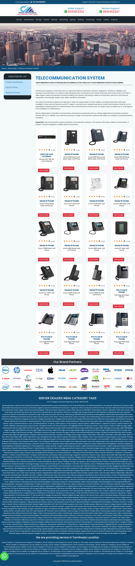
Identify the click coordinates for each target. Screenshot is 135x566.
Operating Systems (83, 502)
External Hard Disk (25, 504)
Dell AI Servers (93, 500)
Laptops (73, 20)
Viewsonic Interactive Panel (82, 513)
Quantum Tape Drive (84, 515)
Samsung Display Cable (77, 482)
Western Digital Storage (70, 495)
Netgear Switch (80, 457)
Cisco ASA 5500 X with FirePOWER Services (113, 439)
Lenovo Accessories (29, 408)
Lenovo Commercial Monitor (109, 421)
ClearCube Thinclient (102, 518)
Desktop (81, 20)
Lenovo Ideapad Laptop (122, 486)
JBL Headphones (20, 468)
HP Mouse (122, 495)
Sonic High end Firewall (79, 441)
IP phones (49, 448)
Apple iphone (50, 486)
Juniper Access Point (44, 518)
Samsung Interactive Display (101, 502)
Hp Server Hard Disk (46, 477)
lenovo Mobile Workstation (89, 468)
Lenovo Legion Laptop (79, 435)
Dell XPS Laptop (113, 459)
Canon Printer (103, 426)
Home (4, 68)
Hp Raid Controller (29, 475)
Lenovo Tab (66, 475)
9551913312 (76, 12)
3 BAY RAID (109, 435)
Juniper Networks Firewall (74, 506)
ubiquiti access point (12, 518)
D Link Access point (23, 495)
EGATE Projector (123, 423)
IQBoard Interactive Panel (54, 522)
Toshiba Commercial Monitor (19, 455)
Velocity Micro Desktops (100, 527)
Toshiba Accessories (42, 484)
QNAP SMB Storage (91, 428)
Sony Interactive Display (30, 515)
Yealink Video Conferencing (122, 515)
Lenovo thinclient (61, 511)
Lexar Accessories (72, 468)
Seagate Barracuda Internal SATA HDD (56, 473)
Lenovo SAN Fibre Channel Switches (41, 450)
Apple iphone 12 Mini (75, 486)
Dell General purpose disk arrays (53, 414)
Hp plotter (122, 493)
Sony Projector (72, 423)
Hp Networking (94, 477)
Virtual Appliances (37, 446)
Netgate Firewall (40, 533)
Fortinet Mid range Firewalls (66, 439)
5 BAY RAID (31, 437)
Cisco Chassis (103, 491)
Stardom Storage (62, 432)
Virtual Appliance (8, 446)
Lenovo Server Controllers (24, 479)
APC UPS (59, 504)
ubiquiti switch (116, 504)
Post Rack (51, 479)
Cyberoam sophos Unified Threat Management (100, 444)
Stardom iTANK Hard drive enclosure (43, 435)
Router (100, 462)
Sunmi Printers (13, 504)
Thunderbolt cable (75, 437)
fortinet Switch (84, 511)
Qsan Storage (73, 511)
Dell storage (83, 412)
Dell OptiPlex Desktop (71, 497)
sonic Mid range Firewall (96, 441)
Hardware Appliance (125, 444)
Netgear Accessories (67, 457)
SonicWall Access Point (66, 533)
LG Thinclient (16, 520)
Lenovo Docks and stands (89, 421)
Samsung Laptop (49, 491)
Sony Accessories (61, 529)
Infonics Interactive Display (11, 522)
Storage (39, 20)
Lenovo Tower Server (51, 417)
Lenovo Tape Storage (107, 448)
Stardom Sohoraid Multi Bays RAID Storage (85, 432)
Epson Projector (84, 423)
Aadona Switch (105, 509)
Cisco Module (37, 491)
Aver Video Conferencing (122, 513)
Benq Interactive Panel (24, 513)
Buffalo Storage (70, 509)
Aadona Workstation (31, 524)
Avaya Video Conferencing (103, 513)
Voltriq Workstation (101, 522)
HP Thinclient (49, 511)
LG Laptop (113, 527)
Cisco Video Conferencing (102, 515)
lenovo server (38, 417)
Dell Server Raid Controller (102, 408)
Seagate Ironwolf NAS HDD (27, 470)
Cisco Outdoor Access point (50, 464)
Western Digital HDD (117, 473)
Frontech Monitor (87, 522)
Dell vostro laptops (85, 459)
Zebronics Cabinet (64, 410)
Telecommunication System (28, 68)
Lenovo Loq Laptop (23, 497)
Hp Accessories (16, 408)
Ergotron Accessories (115, 457)
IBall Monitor (62, 524)
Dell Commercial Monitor (70, 421)
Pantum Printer (94, 493)
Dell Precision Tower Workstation (60, 466)
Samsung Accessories (29, 482)
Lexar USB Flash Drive (34, 468)
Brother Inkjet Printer (16, 500)
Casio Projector (126, 464)
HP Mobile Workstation (95, 405)
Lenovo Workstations (61, 405)
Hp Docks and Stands (49, 455)
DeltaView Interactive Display (120, 520)
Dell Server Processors (121, 405)
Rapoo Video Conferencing (42, 513)
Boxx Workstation (98, 524)
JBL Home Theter (109, 470)
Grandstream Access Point (63, 520)
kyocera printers (104, 500)
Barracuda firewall (90, 506)
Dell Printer (83, 497)
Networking (63, 20)
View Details (43, 170)
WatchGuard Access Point (116, 529)
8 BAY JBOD (126, 435)
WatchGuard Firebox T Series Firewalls (31, 448)
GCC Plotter (7, 524)
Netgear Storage (70, 462)
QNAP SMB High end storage (109, 428)
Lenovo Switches (121, 450)
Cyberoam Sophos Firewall (41, 444)
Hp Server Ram (16, 475)
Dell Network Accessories (60, 408)
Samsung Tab (48, 475)
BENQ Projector (96, 423)
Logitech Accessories (116, 491)
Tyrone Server (90, 533)
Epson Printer (33, 426)
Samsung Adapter (44, 482)
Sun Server (121, 488)
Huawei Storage (100, 529)
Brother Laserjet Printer (90, 473)
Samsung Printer (22, 426)
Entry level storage (98, 430)
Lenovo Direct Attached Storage (87, 448)
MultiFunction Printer (112, 497)
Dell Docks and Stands (18, 421)
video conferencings (65, 455)
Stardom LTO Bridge (64, 435)
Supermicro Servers (72, 527)
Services (92, 2)
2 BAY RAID (117, 435)
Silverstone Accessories (108, 493)
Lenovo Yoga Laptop (106, 486)
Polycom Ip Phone (13, 93)
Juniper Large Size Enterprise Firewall (119, 446)
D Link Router (28, 457)
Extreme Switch (20, 511)
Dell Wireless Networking (115, 414)
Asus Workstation (125, 524)
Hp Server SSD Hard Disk (30, 477)
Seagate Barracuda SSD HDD (63, 470)
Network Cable (82, 450)
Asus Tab (57, 475)
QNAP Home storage (45, 430)
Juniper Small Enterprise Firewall (68, 446)
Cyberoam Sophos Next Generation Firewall (67, 444)
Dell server (112, 410)
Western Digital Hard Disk (42, 504)
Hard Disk (17, 412)
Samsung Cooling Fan (59, 482)
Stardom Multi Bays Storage (34, 500)
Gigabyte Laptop (124, 527)
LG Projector (128, 457)
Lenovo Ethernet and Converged (112, 417)
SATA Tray (93, 437)
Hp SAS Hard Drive (107, 477)
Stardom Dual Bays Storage (55, 500)
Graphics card (36, 455)
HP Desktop (124, 459)
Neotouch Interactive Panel (12, 529)
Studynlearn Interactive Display (33, 522)
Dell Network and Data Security (21, 417)
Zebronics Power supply (106, 419)
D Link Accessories (40, 457)
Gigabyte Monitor (111, 524)
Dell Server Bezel (51, 410)
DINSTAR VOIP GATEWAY (46, 155)
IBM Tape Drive (120, 455)
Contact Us (115, 2)
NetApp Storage (27, 509)
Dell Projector (61, 423)
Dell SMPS (87, 410)
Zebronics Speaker (40, 479)
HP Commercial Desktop (42, 462)
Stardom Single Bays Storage (76, 500)
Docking (64, 437)
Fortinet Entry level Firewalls (87, 439)
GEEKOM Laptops (27, 533)
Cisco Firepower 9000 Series (49, 441)
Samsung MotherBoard (122, 482)
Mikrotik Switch (22, 506)
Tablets (106, 20)
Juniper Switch (116, 509)
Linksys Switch (89, 529)
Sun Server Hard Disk (98, 488)
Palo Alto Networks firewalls (38, 506)
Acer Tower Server (22, 473)
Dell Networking (80, 414)
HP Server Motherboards (20, 488)
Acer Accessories (62, 491)
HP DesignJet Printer (34, 459)
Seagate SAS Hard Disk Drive (66, 419)
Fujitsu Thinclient (73, 518)
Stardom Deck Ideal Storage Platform (16, 435)
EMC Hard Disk (112, 488)
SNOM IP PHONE (71, 154)
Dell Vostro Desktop (38, 497)
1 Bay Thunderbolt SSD (44, 437)
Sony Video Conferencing (32, 529)
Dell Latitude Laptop (37, 486)
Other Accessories (85, 408)
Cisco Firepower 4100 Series (28, 441)
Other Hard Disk (82, 493)
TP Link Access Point (38, 495)
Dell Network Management (96, 414)
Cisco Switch (93, 450)
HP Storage (34, 488)
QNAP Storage (121, 426)
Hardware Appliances (22, 446)
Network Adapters (19, 502)
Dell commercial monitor (51, 421)
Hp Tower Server (35, 412)
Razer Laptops (85, 527)
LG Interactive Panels (104, 466)
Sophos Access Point (75, 529)
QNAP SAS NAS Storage (31, 428)
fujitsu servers (30, 527)
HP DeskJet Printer (45, 426)
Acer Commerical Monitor (38, 423)
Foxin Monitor (25, 531)
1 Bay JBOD (56, 437)
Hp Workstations (47, 405)
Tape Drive (74, 408)
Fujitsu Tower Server (57, 527)
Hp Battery (60, 493)
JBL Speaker (120, 470)
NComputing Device (90, 486)
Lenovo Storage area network (64, 448)
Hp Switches (58, 412)
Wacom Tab (84, 495)
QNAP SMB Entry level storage (26, 430)
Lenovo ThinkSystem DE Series (18, 450)
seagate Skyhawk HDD (81, 470)
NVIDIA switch (127, 504)
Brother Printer (76, 473)
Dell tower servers (123, 410)
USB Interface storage (24, 432)
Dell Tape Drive (77, 410)
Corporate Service (103, 2)
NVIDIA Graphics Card (70, 504)
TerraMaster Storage (56, 509)
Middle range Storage (82, 430)
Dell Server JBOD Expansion (97, 412)
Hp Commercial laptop (25, 462)
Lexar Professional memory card (54, 468)
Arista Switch (127, 509)
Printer (99, 20)
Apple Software (15, 482)
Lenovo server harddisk (13, 477)
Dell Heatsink (120, 419)
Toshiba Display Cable (58, 484)
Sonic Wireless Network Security (20, 444)
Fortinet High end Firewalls (46, 439)
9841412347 (111, 12)
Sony (98, 455)
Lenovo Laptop (57, 462)
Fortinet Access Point (45, 520)
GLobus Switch (86, 531)
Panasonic (84, 455)
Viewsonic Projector (110, 423)
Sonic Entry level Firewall (114, 441)
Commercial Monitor (34, 421)
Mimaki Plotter (114, 522)
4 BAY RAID (100, 435)
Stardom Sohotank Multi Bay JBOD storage (116, 432)
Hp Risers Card (83, 477)
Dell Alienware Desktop (55, 497)
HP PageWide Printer (76, 426)
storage (74, 412)
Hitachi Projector (8, 466)
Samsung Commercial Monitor (83, 453)
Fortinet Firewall (110, 437)
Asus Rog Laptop (121, 531)
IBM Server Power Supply (22, 491)
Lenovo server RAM (107, 455)
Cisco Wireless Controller (70, 464)
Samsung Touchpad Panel (25, 484)
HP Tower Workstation (78, 405)
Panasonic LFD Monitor (9, 470)
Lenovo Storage (79, 417)
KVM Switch (51, 493)
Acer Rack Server (9, 473)
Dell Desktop (91, 457)
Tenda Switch (52, 533)
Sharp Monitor (73, 524)
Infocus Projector (21, 466)
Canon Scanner (20, 459)
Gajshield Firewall (119, 506)
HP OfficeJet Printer (60, 426)
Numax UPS (110, 531)
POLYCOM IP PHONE (121, 291)
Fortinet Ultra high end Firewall (25, 439)
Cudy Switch (79, 533)
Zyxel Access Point (59, 518)
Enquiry (85, 2)
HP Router (67, 412)
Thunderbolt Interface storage (44, 432)
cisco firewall (121, 437)
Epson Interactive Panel (50, 531)
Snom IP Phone (12, 87)
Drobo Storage (93, 509)
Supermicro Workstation (48, 524)
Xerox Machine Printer (96, 497)
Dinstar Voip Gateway (15, 82)
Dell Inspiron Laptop (100, 459)
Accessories (90, 20)
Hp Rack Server (47, 412)
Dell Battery (42, 493)
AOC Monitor (101, 457)
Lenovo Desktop (91, 462)
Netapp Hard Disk (91, 491)
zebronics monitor (62, 479)
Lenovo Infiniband (15, 419)
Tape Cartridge (53, 457)
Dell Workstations (8, 405)
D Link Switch (17, 457)
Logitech (77, 455)
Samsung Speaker (8, 484)
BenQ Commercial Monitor (104, 453)
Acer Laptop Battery (76, 491)
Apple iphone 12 (61, 486)
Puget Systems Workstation (14, 527)
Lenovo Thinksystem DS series (65, 450)
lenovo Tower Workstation (109, 468)
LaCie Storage (124, 468)
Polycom (92, 455)
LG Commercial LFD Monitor (37, 466)
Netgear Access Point (53, 495)
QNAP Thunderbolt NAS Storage (73, 428)
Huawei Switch (8, 511)
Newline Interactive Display (11, 515)
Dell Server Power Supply (14, 410)
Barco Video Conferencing (62, 513)
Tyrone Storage (101, 533)
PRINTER (12, 426)
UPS (53, 504)
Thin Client (122, 500)
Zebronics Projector (103, 504)
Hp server (25, 412)
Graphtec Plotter (127, 522)
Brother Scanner (36, 473)
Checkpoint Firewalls (56, 506)
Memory (114, 500)
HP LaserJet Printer (90, 426)
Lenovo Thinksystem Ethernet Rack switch (105, 464)
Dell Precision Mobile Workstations (28, 405)
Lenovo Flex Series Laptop (109, 495)
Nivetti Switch (36, 531)
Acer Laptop (72, 484)
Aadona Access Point (118, 511)
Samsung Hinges (92, 482)
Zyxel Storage (82, 509)
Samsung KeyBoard (105, 482)
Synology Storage (32, 464)
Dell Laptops (73, 459)
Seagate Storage (14, 509)
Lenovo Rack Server (66, 417)
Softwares (115, 502)
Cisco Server (47, 459)
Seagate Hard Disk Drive (121, 466)
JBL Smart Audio (96, 470)
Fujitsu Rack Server (42, 527)
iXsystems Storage (41, 509)
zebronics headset (94, 479)
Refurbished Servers (16, 493)
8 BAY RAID (92, 435)
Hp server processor (109, 479)
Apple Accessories (44, 408)
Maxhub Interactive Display (99, 520)
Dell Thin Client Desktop (35, 511)
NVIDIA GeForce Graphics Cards (65, 477)
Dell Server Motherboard (47, 488)
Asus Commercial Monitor (19, 423)
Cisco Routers (85, 464)
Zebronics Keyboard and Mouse (82, 475)
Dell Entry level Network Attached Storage (25, 414)
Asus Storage (104, 473)
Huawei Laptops (47, 529)
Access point (12, 486)
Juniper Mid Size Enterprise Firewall (93, 446)
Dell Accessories (23, 486)
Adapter (85, 437)
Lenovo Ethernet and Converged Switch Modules (37, 453)
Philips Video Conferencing (100, 511)
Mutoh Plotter (17, 524)
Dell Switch (110, 450)
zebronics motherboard (78, 479)
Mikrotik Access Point (29, 520)
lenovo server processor (102, 475)
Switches (54, 20)
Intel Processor (70, 493)
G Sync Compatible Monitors (122, 475)
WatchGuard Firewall (10, 448)
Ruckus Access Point (81, 520)
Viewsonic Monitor (18, 464)
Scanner (112, 426)
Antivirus (123, 502)
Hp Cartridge (122, 479)
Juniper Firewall (50, 446)
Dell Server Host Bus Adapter (35, 410)
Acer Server (130, 470)
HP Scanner (57, 459)
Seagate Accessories (29, 419)
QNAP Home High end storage (63, 430)
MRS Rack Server (90, 466)
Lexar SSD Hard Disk (45, 470)
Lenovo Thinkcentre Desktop (110, 484)
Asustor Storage (9, 506)
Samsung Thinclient (87, 518)
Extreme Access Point (28, 518)
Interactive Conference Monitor (88, 484)
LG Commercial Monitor (63, 453)
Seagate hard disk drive (46, 419)
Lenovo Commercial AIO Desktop (115, 462)
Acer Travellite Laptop (87, 504)
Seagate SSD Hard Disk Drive (87, 419)
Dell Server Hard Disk (65, 488)
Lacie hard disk (78, 466)
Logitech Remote (30, 493)
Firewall (46, 20)
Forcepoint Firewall (104, 506)
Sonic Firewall (65, 441)
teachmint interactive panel (70, 531)
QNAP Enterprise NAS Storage (50, 428)
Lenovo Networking (92, 417)
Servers (19, 20)
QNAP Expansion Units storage (116, 430)
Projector (114, 20)
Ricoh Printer (94, 495)
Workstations (29, 20)
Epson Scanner (9, 459)
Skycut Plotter (15, 531)
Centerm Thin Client (118, 518)
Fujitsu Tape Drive (70, 515)
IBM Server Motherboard (81, 488)
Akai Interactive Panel (72, 522)
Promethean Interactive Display (51, 515)
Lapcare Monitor (85, 524)
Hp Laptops (81, 462)
